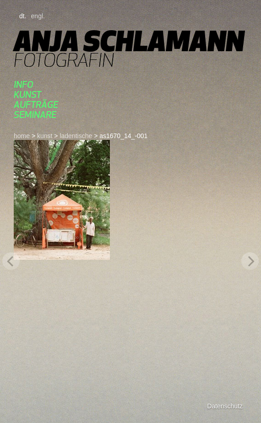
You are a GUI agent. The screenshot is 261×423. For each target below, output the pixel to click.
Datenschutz (225, 406)
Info (23, 84)
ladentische (76, 135)
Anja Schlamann (129, 41)
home (22, 135)
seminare (35, 114)
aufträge (36, 104)
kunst (27, 94)
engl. (38, 16)
